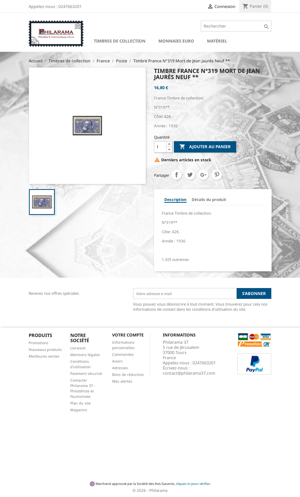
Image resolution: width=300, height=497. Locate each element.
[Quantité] (160, 147)
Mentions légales (85, 354)
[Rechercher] (236, 26)
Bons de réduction (128, 374)
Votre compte (128, 335)
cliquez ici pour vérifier (193, 484)
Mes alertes (122, 381)
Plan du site (80, 403)
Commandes (123, 354)
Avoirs (117, 361)
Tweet (190, 175)
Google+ (203, 175)
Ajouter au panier (205, 147)
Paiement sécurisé (86, 373)
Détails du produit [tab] (209, 199)
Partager (176, 175)
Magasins (78, 409)
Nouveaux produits (45, 349)
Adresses (120, 367)
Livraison (78, 348)
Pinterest (217, 175)
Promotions (38, 342)
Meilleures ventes (44, 356)
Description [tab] (175, 199)
